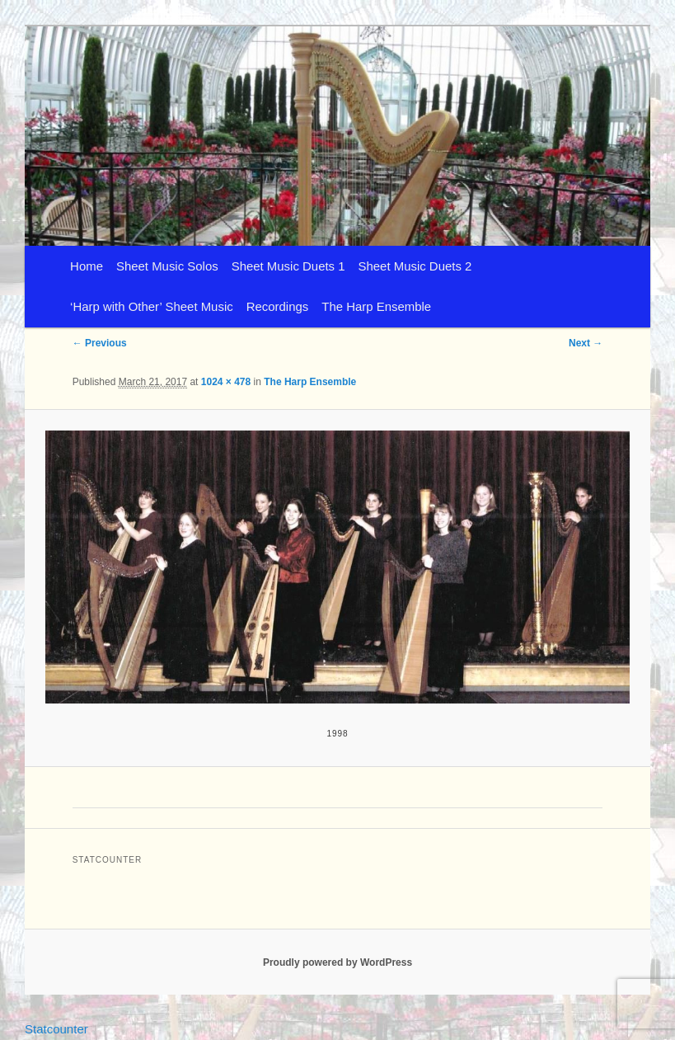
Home (86, 266)
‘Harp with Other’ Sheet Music (151, 306)
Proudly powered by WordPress (337, 962)
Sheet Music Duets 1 (288, 266)
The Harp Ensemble (376, 306)
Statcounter (56, 1029)
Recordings (277, 306)
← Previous (100, 343)
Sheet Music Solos (167, 266)
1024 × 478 (226, 382)
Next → (585, 343)
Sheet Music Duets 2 (415, 266)
